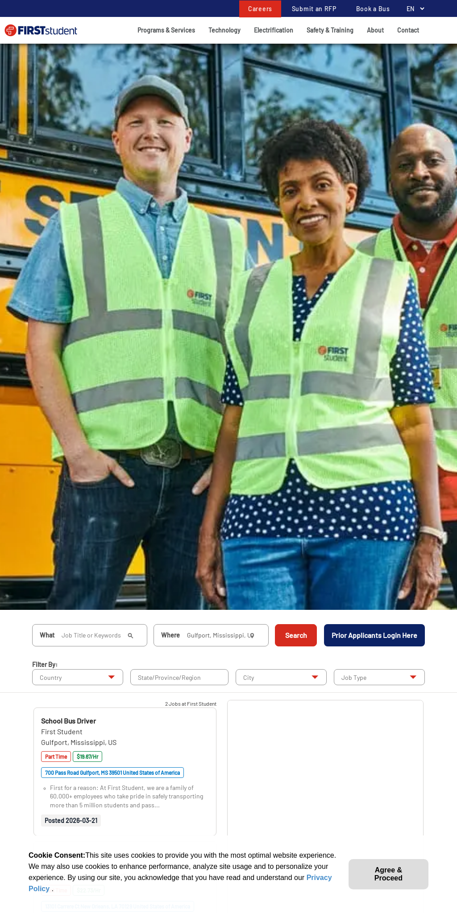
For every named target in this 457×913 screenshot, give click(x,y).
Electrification (273, 30)
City (248, 677)
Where (170, 635)
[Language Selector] (413, 8)
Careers (260, 8)
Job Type (353, 677)
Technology (224, 30)
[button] (68, 720)
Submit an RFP (314, 8)
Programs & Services (166, 30)
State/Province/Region (169, 677)
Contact (408, 30)
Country (51, 677)
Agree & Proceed (388, 874)
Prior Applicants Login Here (374, 635)
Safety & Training (330, 30)
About (375, 30)
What (47, 635)
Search (296, 635)
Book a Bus (373, 8)
